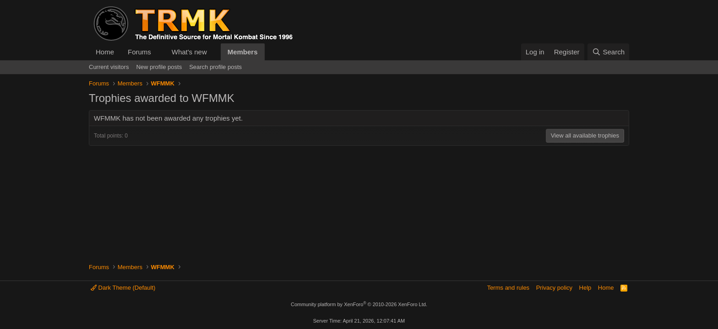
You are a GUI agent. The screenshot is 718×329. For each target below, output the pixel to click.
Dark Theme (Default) (123, 287)
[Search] (608, 51)
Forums (139, 52)
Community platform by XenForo (359, 304)
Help (585, 287)
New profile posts (159, 67)
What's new (189, 52)
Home (105, 52)
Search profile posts (215, 67)
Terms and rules (508, 287)
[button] (158, 51)
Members (243, 52)
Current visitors (109, 67)
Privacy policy (554, 287)
